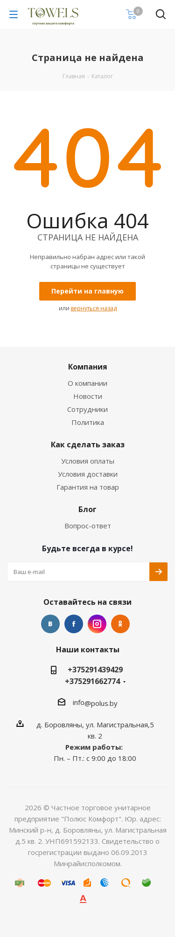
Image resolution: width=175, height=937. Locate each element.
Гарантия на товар (87, 487)
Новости (87, 396)
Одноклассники (120, 624)
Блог (87, 509)
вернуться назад (94, 308)
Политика (87, 422)
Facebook (73, 624)
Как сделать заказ (88, 444)
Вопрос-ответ (87, 525)
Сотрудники (87, 409)
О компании (87, 383)
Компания (87, 367)
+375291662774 (92, 681)
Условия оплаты (87, 460)
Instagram (97, 624)
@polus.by (101, 703)
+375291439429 (95, 669)
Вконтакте (50, 624)
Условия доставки (88, 474)
